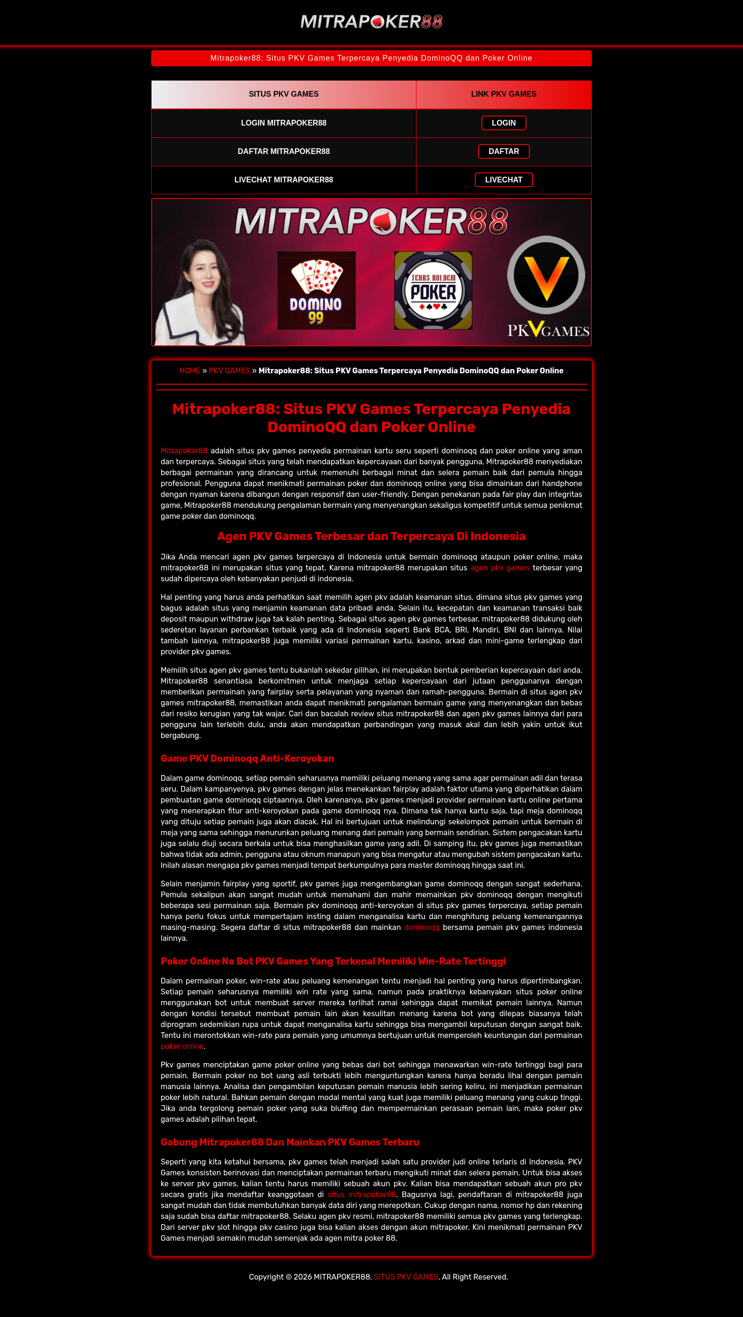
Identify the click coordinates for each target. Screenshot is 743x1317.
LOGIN (504, 123)
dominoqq (422, 927)
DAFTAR (504, 151)
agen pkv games (500, 567)
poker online (182, 1046)
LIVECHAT (504, 180)
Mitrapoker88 (184, 450)
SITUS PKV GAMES (406, 1276)
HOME (189, 370)
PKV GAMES (230, 370)
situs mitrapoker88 (361, 1194)
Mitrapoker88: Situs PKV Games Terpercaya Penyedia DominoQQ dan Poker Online (371, 58)
